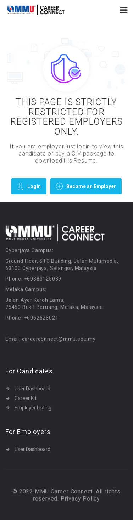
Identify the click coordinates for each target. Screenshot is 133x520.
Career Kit (26, 398)
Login (29, 186)
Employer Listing (33, 408)
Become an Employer (86, 186)
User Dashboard (32, 388)
